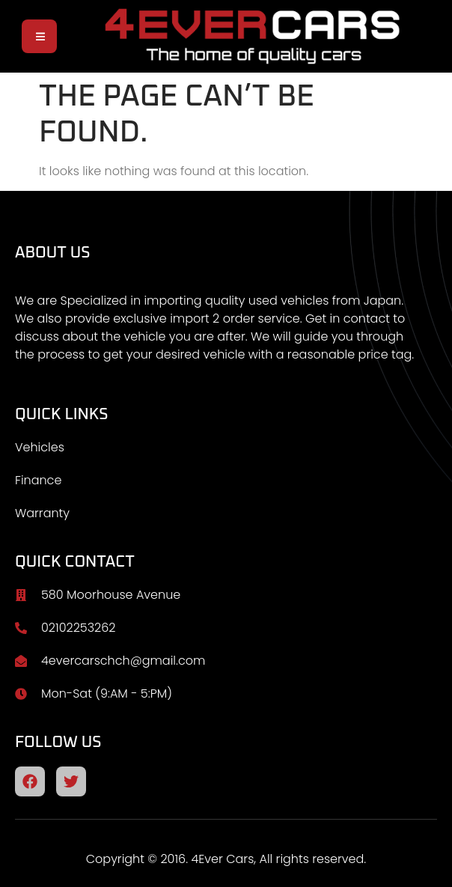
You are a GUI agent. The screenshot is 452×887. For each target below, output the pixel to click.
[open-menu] (39, 36)
